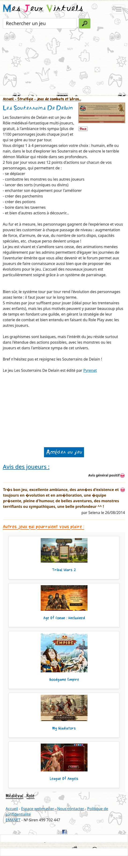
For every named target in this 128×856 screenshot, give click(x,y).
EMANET (13, 820)
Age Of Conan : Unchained (64, 618)
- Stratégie (23, 99)
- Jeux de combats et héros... (57, 99)
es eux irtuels (43, 9)
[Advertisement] (64, 62)
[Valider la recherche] (85, 23)
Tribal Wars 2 (64, 570)
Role (30, 796)
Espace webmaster (37, 808)
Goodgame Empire (64, 679)
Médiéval (14, 796)
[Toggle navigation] (118, 9)
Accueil (8, 99)
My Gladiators (64, 728)
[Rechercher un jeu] (40, 23)
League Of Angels (64, 778)
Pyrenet (90, 370)
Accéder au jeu (64, 452)
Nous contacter (70, 808)
